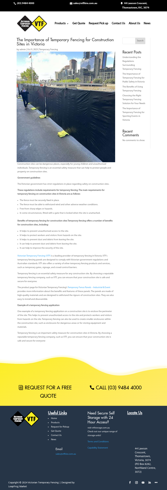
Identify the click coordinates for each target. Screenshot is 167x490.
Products (60, 23)
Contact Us (118, 23)
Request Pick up (98, 23)
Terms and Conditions (98, 441)
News (147, 23)
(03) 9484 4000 (25, 3)
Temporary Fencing (48, 49)
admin (23, 49)
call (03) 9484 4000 (119, 387)
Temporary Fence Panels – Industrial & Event (89, 287)
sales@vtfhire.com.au (85, 3)
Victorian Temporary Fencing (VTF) (34, 256)
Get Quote (78, 23)
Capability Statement (98, 448)
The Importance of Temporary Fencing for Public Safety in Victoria (133, 78)
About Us (134, 23)
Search (140, 41)
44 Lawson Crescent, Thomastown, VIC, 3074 (135, 5)
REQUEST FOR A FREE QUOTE (48, 391)
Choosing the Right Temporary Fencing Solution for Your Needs (133, 99)
